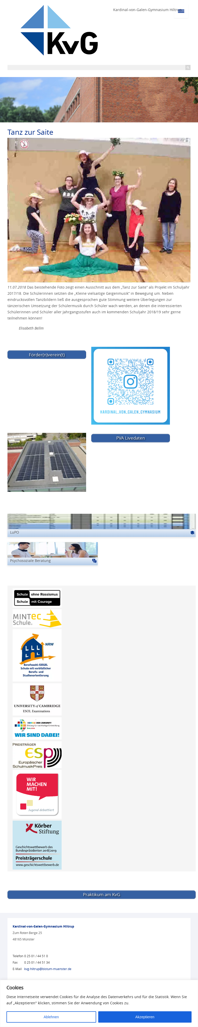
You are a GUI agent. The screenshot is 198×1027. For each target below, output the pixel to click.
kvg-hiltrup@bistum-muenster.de (47, 969)
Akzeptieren (144, 1017)
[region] (99, 1003)
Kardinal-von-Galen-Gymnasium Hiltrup (147, 9)
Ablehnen (51, 1017)
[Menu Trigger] (181, 11)
